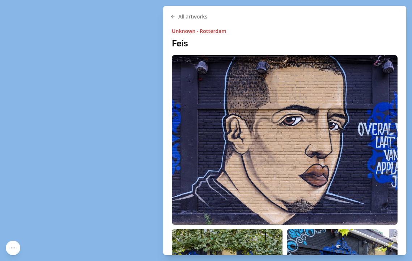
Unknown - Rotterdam (199, 31)
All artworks (188, 16)
